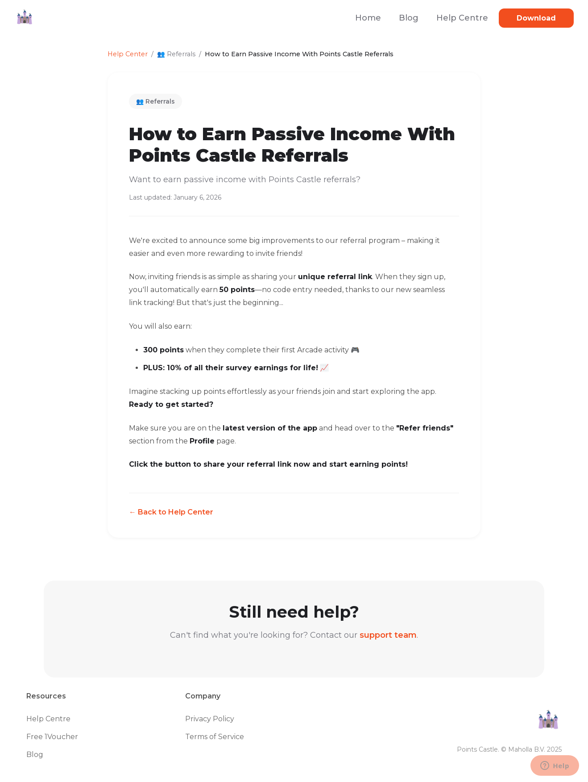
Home (368, 18)
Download (536, 18)
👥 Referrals (155, 101)
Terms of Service (214, 736)
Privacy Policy (209, 719)
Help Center (128, 54)
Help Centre (462, 18)
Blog (408, 18)
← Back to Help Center (171, 512)
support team (388, 635)
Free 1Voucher (52, 736)
